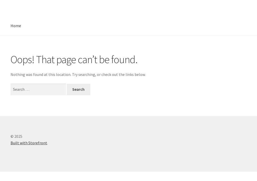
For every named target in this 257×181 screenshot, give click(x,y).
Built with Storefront (29, 142)
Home (16, 25)
